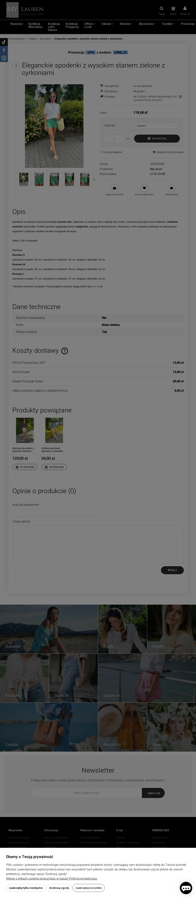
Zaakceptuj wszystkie (88, 887)
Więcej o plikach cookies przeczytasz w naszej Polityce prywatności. (52, 878)
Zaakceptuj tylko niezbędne (26, 887)
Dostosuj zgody (59, 887)
